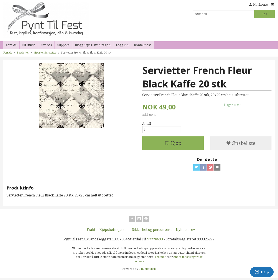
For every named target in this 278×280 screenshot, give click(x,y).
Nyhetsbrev (185, 232)
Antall (146, 124)
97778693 (155, 242)
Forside (11, 45)
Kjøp (172, 144)
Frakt (91, 232)
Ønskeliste (240, 144)
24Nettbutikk (147, 271)
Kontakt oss (142, 45)
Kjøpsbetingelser (113, 232)
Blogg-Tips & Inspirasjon (93, 45)
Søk (264, 14)
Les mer (161, 259)
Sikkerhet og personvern (152, 232)
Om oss (46, 45)
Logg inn (122, 45)
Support (63, 45)
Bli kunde (28, 45)
